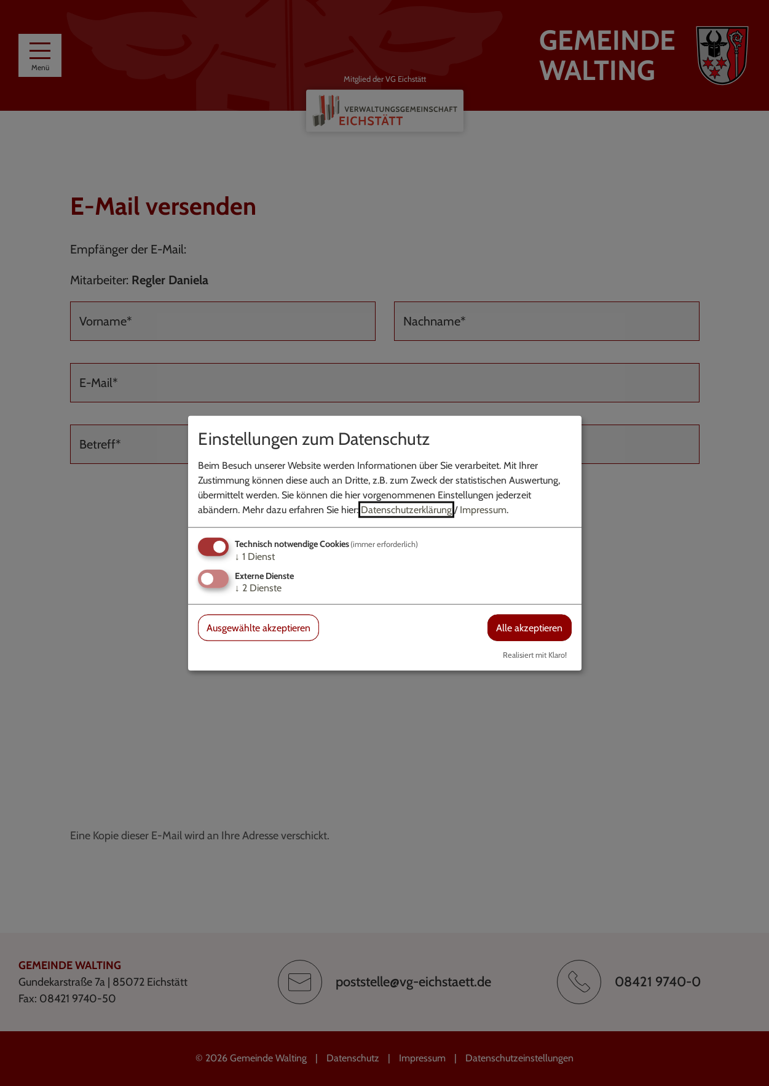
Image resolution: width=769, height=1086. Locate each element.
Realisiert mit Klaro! (535, 655)
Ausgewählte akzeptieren (258, 628)
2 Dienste (258, 588)
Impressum (483, 509)
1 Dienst (255, 556)
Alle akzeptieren (529, 628)
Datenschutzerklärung (406, 509)
